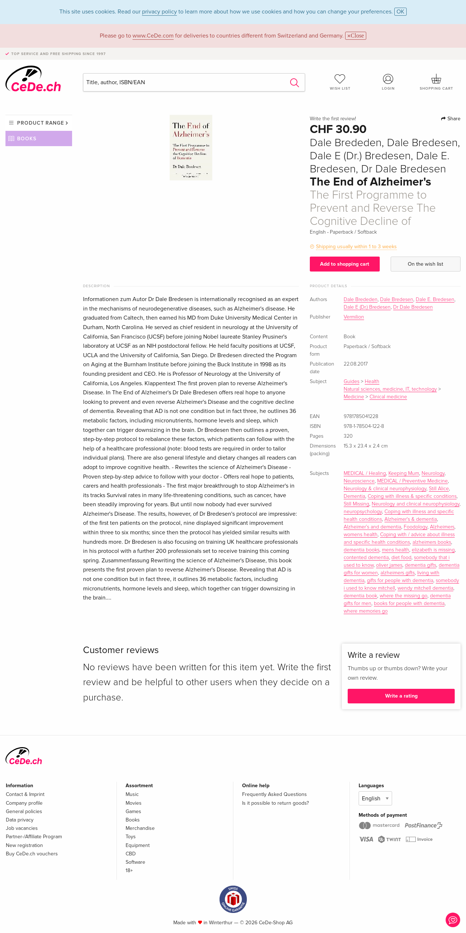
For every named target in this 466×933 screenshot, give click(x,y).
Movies (134, 803)
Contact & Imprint (25, 794)
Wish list (340, 82)
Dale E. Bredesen (435, 299)
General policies (24, 811)
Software (135, 862)
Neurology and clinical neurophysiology (415, 504)
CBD (131, 854)
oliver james (389, 565)
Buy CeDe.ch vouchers (32, 854)
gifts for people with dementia (400, 580)
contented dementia (366, 557)
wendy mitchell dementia (425, 588)
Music (132, 794)
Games (133, 811)
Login (388, 82)
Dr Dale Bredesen (413, 307)
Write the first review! (333, 118)
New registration (24, 845)
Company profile (24, 803)
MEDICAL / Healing (365, 473)
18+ (129, 870)
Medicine (354, 396)
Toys (131, 837)
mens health (395, 550)
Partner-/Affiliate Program (34, 837)
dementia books (361, 550)
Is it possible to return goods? (275, 803)
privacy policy (159, 11)
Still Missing (356, 504)
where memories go (366, 611)
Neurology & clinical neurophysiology (385, 488)
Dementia (354, 496)
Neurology (433, 473)
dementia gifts (420, 565)
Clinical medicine (388, 396)
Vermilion (354, 317)
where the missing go (403, 595)
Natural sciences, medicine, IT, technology (390, 389)
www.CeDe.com (153, 35)
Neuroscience (359, 481)
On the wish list (425, 264)
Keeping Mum (403, 473)
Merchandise (140, 828)
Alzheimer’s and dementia (372, 527)
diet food (401, 557)
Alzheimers (442, 527)
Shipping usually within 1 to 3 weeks (356, 246)
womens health (361, 534)
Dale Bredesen (396, 299)
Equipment (138, 845)
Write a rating (401, 696)
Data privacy (19, 820)
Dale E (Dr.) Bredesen (367, 307)
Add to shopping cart (344, 264)
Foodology (415, 527)
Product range (40, 123)
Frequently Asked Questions (274, 794)
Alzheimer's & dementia (410, 519)
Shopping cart (436, 82)
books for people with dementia (409, 603)
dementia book (360, 595)
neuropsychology (363, 511)
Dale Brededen (361, 299)
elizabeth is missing (433, 550)
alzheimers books (431, 542)
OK (400, 11)
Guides (351, 381)
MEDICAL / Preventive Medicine (412, 481)
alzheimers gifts (397, 572)
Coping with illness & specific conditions (412, 496)
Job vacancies (22, 828)
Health (372, 381)
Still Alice (439, 488)
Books (26, 139)
